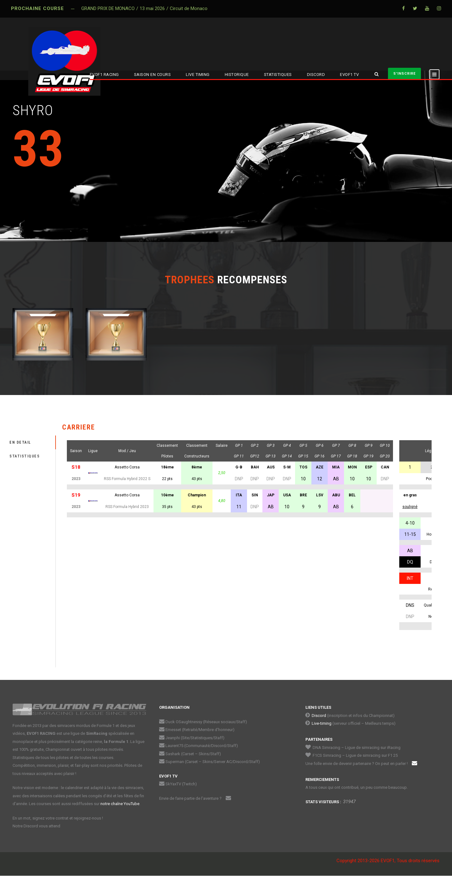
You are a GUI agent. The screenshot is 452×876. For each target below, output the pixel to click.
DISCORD (316, 74)
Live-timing (321, 723)
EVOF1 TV (349, 74)
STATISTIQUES (278, 74)
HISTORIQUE (237, 74)
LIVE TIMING (198, 74)
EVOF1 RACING (104, 74)
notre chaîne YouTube (119, 803)
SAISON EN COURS (152, 74)
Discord (319, 715)
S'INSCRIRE (404, 74)
